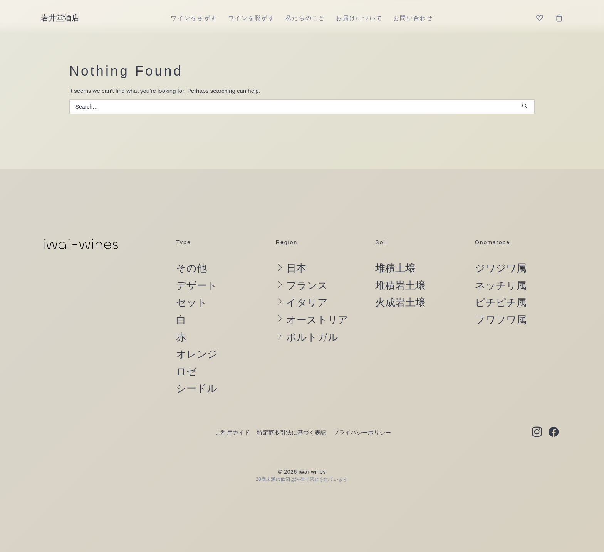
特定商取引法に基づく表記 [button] (291, 432)
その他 (191, 268)
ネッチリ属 (501, 285)
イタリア (307, 302)
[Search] (302, 106)
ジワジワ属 (501, 268)
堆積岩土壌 (400, 285)
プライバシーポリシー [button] (362, 432)
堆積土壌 (395, 268)
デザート (196, 285)
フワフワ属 (501, 319)
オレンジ (197, 354)
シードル (196, 388)
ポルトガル (312, 337)
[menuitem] (194, 17)
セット (191, 302)
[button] (525, 106)
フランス (307, 285)
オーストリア (317, 319)
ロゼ (186, 371)
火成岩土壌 (400, 302)
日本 (296, 268)
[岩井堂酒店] (60, 18)
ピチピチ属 (501, 302)
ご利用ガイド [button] (232, 432)
